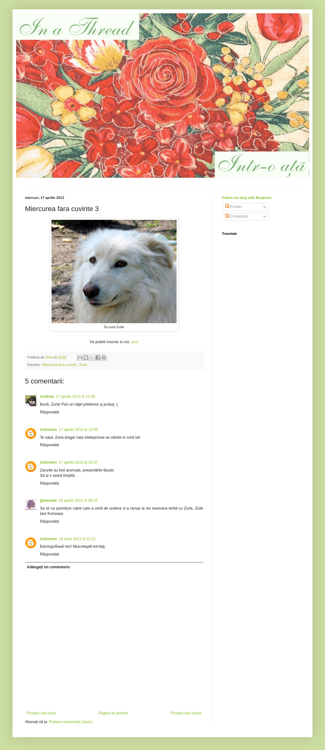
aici (134, 341)
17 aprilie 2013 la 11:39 (75, 396)
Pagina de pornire (113, 713)
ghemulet (48, 500)
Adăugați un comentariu (48, 567)
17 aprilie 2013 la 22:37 (78, 462)
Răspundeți (49, 412)
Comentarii (236, 216)
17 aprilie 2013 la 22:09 (78, 429)
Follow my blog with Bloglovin (246, 198)
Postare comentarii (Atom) (70, 722)
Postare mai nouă (41, 713)
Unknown (48, 429)
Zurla (83, 365)
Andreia (47, 396)
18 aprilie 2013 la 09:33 (78, 500)
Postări (233, 207)
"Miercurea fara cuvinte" (59, 365)
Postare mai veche (186, 713)
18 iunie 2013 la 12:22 (77, 539)
